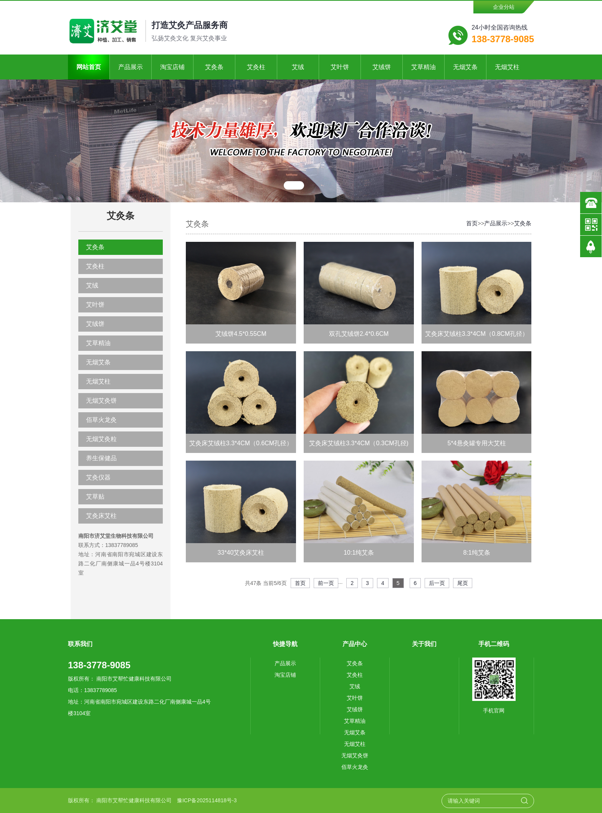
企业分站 (503, 7)
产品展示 (130, 67)
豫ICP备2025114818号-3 (207, 800)
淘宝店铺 (172, 67)
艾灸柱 (256, 67)
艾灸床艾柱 (101, 515)
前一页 (326, 583)
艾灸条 (214, 67)
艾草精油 (423, 67)
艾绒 (298, 67)
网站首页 (88, 67)
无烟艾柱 (507, 67)
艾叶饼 (340, 67)
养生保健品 (101, 458)
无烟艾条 (465, 67)
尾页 (462, 583)
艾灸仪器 (98, 477)
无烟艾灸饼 (101, 400)
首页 (472, 223)
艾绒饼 (381, 67)
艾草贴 (95, 496)
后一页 (437, 583)
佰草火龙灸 (101, 419)
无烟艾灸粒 (101, 439)
